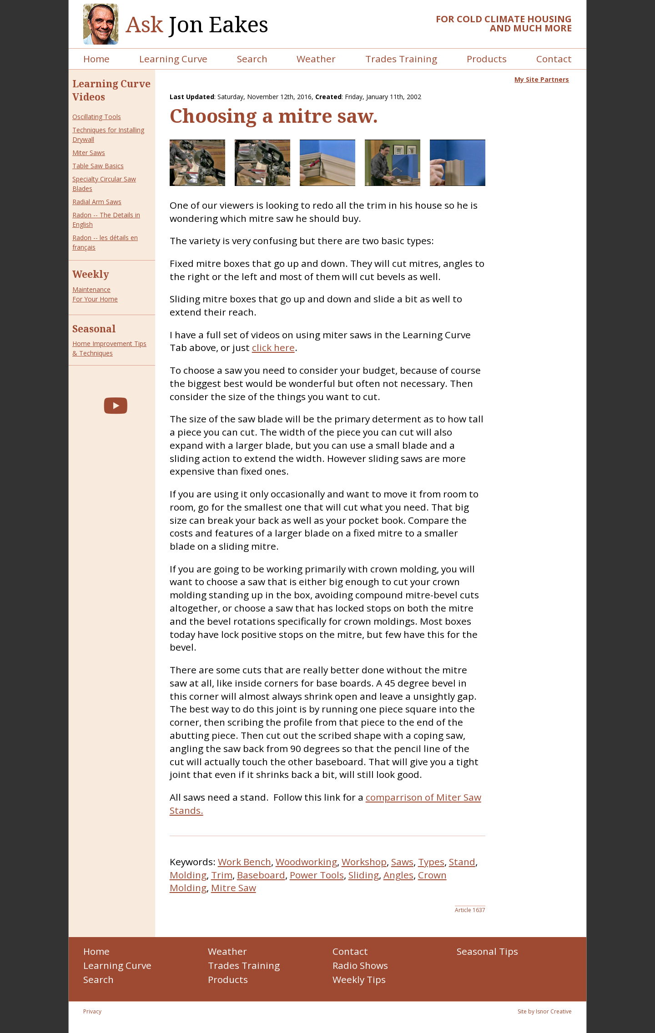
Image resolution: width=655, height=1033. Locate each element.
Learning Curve (173, 58)
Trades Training (401, 58)
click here (273, 347)
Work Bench (244, 861)
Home (96, 58)
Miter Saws (88, 152)
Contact (554, 58)
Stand (462, 861)
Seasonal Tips (487, 951)
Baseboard (261, 874)
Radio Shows (360, 965)
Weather (316, 58)
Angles (398, 874)
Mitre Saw (233, 887)
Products (487, 58)
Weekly (90, 274)
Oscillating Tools (96, 116)
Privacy (92, 1011)
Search (252, 58)
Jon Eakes (197, 24)
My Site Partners (541, 79)
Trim (221, 874)
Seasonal (94, 328)
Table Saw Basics (98, 165)
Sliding (363, 874)
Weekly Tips (359, 979)
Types (431, 861)
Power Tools (317, 874)
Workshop (364, 861)
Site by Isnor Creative (545, 1011)
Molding (188, 874)
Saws (402, 861)
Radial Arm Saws (96, 201)
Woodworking (306, 861)
